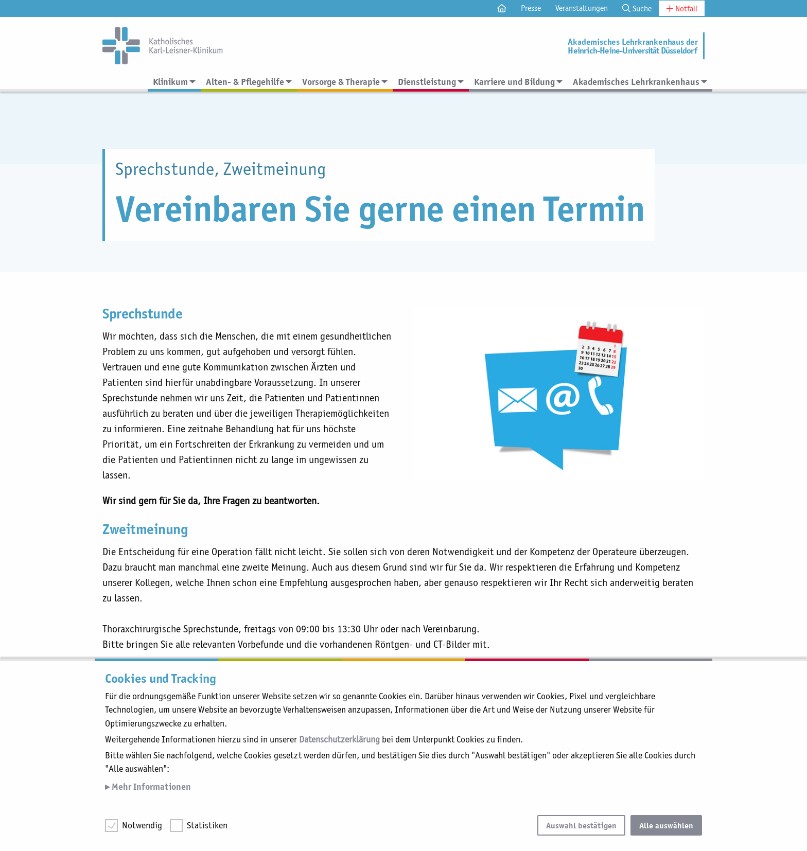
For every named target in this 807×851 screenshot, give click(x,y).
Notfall (681, 8)
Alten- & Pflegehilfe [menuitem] (245, 81)
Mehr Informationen (150, 786)
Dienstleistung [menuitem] (427, 81)
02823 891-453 (309, 644)
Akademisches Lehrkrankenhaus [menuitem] (636, 81)
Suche (637, 8)
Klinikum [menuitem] (170, 81)
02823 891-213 (295, 628)
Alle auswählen (666, 825)
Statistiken (207, 825)
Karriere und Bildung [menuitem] (514, 81)
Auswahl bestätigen (581, 825)
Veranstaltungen (581, 8)
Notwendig (142, 825)
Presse (531, 8)
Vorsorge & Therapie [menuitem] (341, 81)
